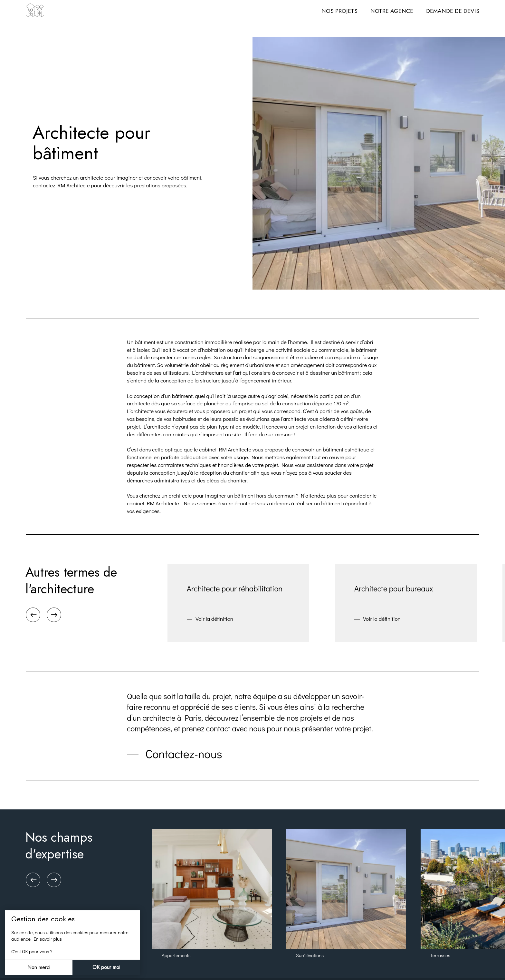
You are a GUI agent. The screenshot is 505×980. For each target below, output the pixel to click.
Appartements (176, 955)
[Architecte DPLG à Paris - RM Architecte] (35, 11)
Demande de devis (452, 11)
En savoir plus (47, 938)
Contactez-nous (184, 753)
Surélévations (310, 955)
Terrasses (440, 955)
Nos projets (339, 11)
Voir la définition (214, 618)
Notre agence (391, 11)
